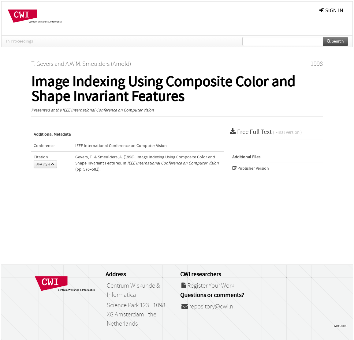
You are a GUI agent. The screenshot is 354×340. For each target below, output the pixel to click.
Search (335, 41)
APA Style (45, 164)
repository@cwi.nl (208, 306)
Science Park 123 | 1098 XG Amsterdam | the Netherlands (136, 314)
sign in (331, 10)
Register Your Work (207, 285)
